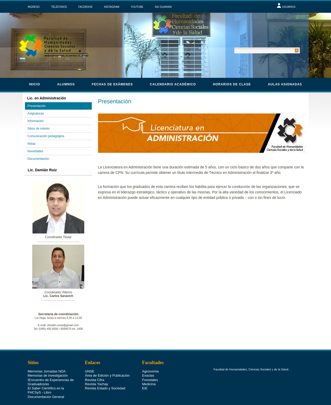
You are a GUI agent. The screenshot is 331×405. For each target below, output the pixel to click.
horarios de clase (232, 84)
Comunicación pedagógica (46, 136)
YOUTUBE (137, 6)
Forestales (150, 380)
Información (36, 121)
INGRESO (34, 6)
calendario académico (173, 84)
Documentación (38, 159)
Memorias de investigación (48, 375)
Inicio (34, 84)
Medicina (149, 384)
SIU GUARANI (163, 6)
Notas (32, 143)
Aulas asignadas (285, 84)
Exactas (148, 375)
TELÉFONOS (59, 6)
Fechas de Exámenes (112, 84)
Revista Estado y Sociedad (105, 388)
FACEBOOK (85, 6)
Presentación (37, 106)
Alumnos (66, 84)
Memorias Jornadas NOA (47, 371)
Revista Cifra (94, 380)
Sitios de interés (39, 128)
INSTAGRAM (111, 6)
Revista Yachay (96, 384)
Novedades (35, 151)
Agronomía (150, 371)
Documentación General (46, 397)
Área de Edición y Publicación (107, 375)
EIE (145, 388)
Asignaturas (36, 113)
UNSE (89, 371)
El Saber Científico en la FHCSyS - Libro (46, 390)
